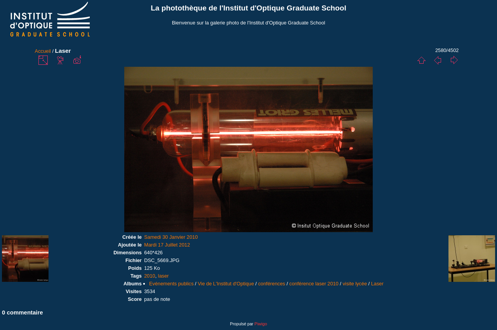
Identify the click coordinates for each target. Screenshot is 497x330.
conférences (271, 284)
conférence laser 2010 (314, 284)
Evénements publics (171, 284)
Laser (377, 284)
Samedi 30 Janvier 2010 (171, 237)
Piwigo (260, 323)
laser (163, 276)
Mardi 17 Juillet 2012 (167, 245)
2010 (149, 276)
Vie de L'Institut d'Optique (226, 284)
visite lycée (354, 284)
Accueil (43, 51)
